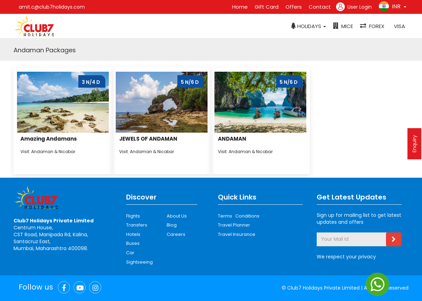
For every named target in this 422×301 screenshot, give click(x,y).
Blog (172, 225)
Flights (133, 216)
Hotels (133, 234)
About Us (177, 216)
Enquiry (414, 143)
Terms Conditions (239, 216)
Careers (176, 234)
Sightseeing (139, 262)
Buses (133, 243)
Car (130, 252)
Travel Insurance (236, 234)
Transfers (136, 225)
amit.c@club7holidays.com (52, 6)
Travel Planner (234, 225)
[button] (308, 26)
